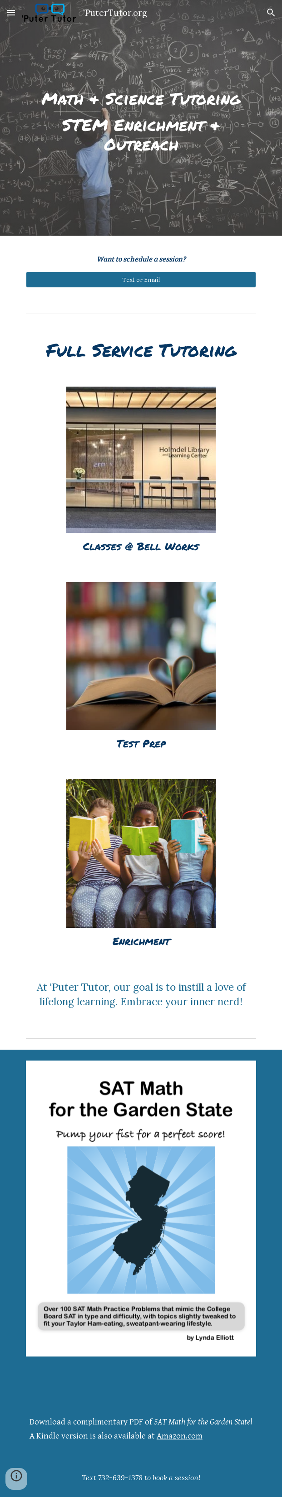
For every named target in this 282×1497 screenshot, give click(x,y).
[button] (11, 12)
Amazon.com (180, 1436)
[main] (141, 117)
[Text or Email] (141, 279)
